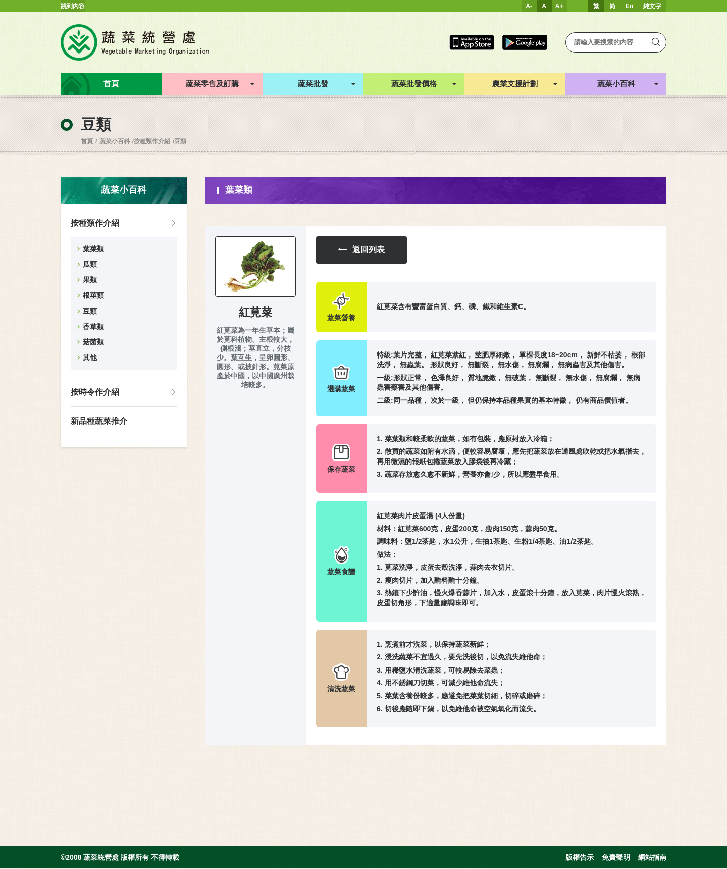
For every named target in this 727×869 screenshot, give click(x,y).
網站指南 (652, 857)
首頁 (87, 141)
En (629, 6)
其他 (90, 357)
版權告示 (579, 857)
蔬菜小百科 (114, 141)
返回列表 (361, 250)
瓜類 (90, 264)
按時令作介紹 (95, 392)
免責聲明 (616, 857)
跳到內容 (73, 6)
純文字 (652, 6)
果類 (90, 280)
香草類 (93, 327)
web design (15, 864)
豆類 (180, 141)
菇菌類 (93, 342)
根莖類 (93, 295)
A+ (559, 6)
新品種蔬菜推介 (99, 421)
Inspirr (48, 864)
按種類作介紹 (152, 141)
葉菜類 (93, 249)
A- (529, 6)
